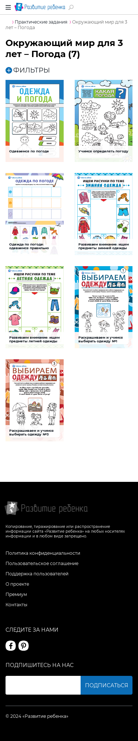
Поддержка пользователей (37, 573)
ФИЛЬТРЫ (28, 70)
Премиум (16, 594)
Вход (128, 7)
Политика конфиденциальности (43, 553)
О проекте (17, 584)
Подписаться (106, 685)
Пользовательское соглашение (42, 563)
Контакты (16, 604)
